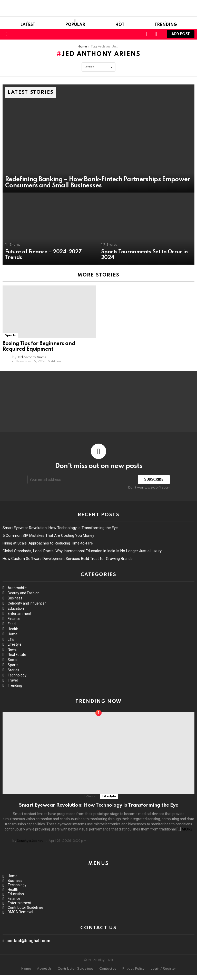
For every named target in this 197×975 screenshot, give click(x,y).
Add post (180, 35)
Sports (10, 335)
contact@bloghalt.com (28, 940)
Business (15, 598)
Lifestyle (15, 644)
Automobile (17, 588)
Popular (75, 22)
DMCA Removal (20, 912)
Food (12, 624)
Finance (14, 619)
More (187, 829)
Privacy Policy (133, 968)
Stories (13, 670)
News (12, 649)
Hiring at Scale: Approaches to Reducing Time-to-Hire (48, 543)
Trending (165, 22)
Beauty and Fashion (24, 593)
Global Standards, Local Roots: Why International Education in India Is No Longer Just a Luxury (82, 551)
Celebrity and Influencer (27, 603)
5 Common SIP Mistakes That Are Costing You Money (48, 535)
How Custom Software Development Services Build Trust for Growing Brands (68, 558)
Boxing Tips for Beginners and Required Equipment (39, 346)
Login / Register (163, 968)
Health (13, 629)
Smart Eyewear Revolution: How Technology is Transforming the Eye (60, 527)
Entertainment (19, 613)
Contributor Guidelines (26, 907)
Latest (27, 22)
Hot (119, 22)
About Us (44, 968)
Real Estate (17, 655)
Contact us (107, 968)
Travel (13, 680)
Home (12, 634)
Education (16, 608)
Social (12, 660)
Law (11, 639)
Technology (17, 675)
